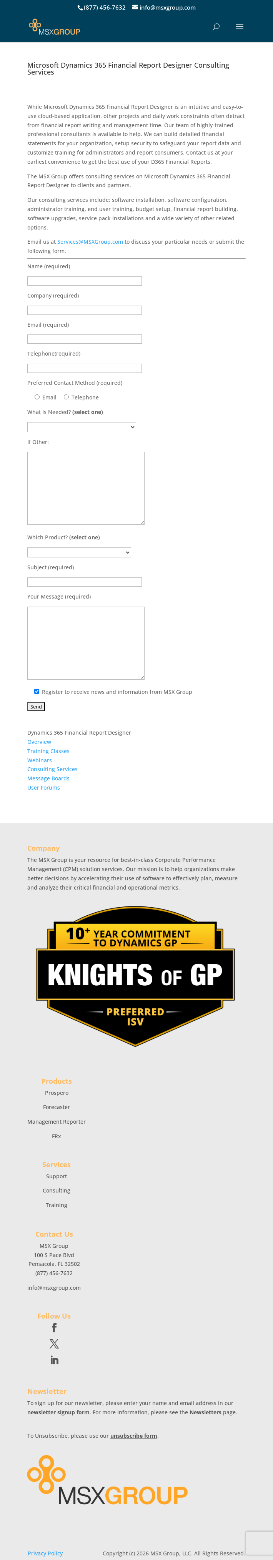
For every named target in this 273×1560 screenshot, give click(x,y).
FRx (56, 1136)
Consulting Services (52, 769)
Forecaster (56, 1107)
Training (56, 1205)
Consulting (56, 1190)
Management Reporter (56, 1121)
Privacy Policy (45, 1553)
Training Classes (48, 751)
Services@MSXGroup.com (90, 241)
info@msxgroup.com (54, 1287)
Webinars (39, 760)
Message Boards (48, 778)
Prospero (56, 1092)
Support (56, 1176)
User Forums (43, 787)
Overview (39, 741)
